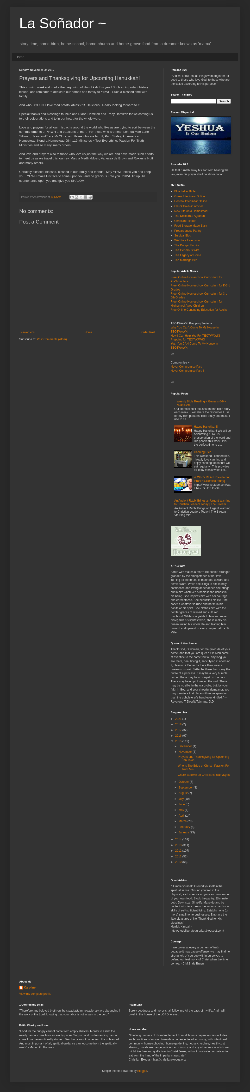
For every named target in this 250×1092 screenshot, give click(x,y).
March (183, 821)
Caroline (30, 987)
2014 (178, 839)
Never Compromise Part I (187, 366)
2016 (178, 735)
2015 (178, 741)
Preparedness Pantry (187, 230)
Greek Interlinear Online (189, 196)
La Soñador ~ (62, 23)
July (182, 799)
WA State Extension (187, 240)
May (182, 810)
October (184, 781)
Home (19, 57)
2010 (178, 862)
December (186, 746)
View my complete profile (35, 993)
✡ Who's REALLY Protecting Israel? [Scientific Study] (212, 479)
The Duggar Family (186, 245)
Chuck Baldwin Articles (188, 206)
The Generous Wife (186, 250)
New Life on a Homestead (190, 211)
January (184, 832)
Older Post (148, 332)
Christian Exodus (185, 221)
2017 (178, 730)
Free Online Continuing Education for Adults (199, 309)
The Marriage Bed (185, 260)
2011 (178, 856)
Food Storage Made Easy (190, 225)
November (186, 751)
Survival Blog (182, 235)
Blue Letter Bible (184, 191)
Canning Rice (202, 452)
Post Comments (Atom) (52, 339)
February (185, 827)
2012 (178, 850)
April (182, 815)
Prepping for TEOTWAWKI (188, 339)
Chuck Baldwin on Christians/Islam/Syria (204, 775)
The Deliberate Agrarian (189, 216)
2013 (178, 845)
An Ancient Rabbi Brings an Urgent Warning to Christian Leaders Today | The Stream (202, 502)
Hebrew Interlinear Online (190, 201)
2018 (178, 724)
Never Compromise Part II (187, 370)
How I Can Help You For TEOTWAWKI (195, 335)
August (183, 793)
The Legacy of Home (187, 255)
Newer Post (27, 332)
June (182, 804)
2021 (178, 719)
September (186, 787)
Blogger (142, 1071)
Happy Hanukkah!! (206, 426)
